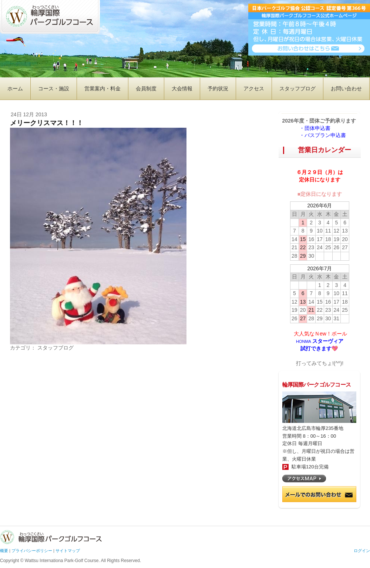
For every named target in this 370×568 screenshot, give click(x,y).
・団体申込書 (317, 128)
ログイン (362, 550)
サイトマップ (68, 550)
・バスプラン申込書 (322, 135)
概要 (4, 550)
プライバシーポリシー (31, 550)
